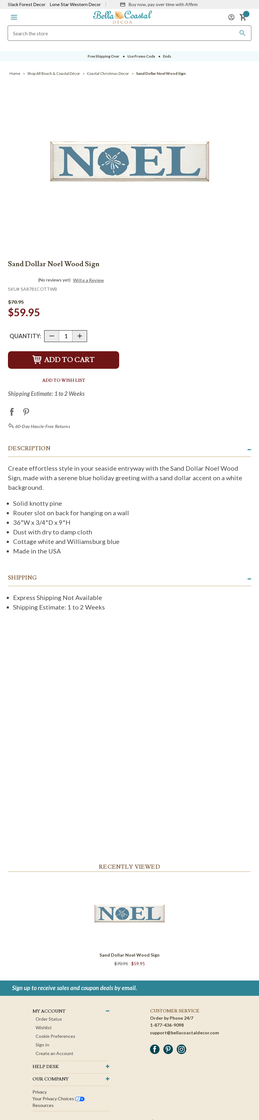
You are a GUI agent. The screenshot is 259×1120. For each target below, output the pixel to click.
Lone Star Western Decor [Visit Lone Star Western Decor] (75, 4)
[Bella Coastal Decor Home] (122, 16)
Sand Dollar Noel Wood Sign (129, 955)
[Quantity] (65, 336)
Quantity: (25, 336)
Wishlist (44, 1027)
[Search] (242, 33)
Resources (43, 1105)
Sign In (42, 1044)
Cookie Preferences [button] (55, 1036)
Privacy (39, 1092)
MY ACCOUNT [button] (48, 1011)
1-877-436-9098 (167, 1025)
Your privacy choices (58, 1098)
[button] (14, 17)
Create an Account (54, 1053)
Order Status (49, 1019)
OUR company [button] (50, 1079)
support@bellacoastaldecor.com (184, 1032)
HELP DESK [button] (45, 1067)
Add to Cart (63, 360)
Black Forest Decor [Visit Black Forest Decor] (26, 4)
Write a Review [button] (88, 280)
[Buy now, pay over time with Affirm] (159, 4)
